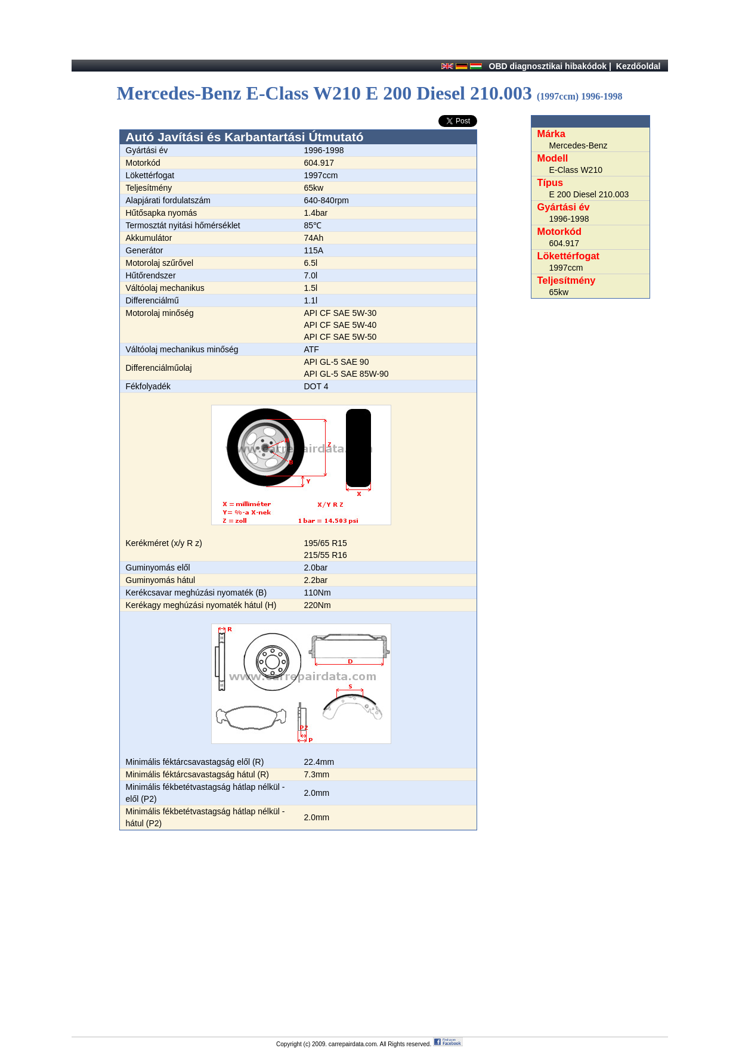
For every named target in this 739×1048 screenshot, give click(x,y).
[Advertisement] (298, 924)
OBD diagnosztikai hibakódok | (550, 66)
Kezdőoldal (638, 66)
